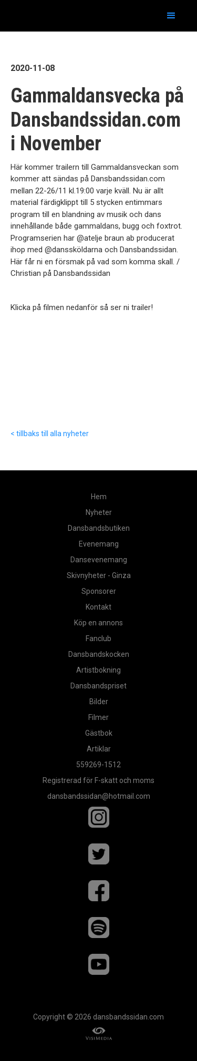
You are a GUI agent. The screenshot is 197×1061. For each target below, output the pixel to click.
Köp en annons (98, 623)
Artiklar (99, 749)
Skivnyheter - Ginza (99, 575)
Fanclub (98, 638)
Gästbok (98, 733)
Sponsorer (98, 591)
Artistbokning (98, 670)
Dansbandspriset (98, 686)
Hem (99, 496)
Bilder (98, 701)
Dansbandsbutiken (99, 528)
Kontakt (98, 607)
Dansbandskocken (98, 654)
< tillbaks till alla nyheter (50, 433)
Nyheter (99, 512)
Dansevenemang (98, 559)
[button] (171, 16)
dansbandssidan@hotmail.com (98, 796)
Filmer (98, 717)
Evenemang (99, 544)
